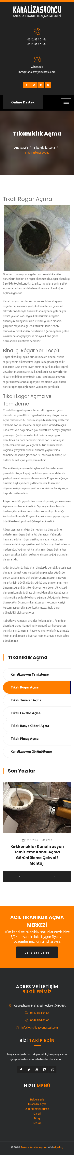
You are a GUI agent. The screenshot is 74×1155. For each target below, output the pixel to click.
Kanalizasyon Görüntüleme (31, 751)
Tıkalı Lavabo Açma (25, 713)
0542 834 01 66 (37, 39)
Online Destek (23, 102)
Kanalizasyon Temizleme (30, 674)
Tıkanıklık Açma (44, 147)
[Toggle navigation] (66, 102)
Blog (37, 1118)
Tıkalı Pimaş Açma (24, 738)
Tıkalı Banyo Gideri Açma (30, 726)
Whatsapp (37, 66)
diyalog (58, 1147)
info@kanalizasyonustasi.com (37, 72)
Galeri (37, 1113)
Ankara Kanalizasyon (33, 1147)
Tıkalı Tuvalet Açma (26, 700)
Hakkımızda (37, 1099)
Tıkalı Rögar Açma (24, 687)
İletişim (37, 1123)
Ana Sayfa (21, 147)
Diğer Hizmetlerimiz (37, 1108)
